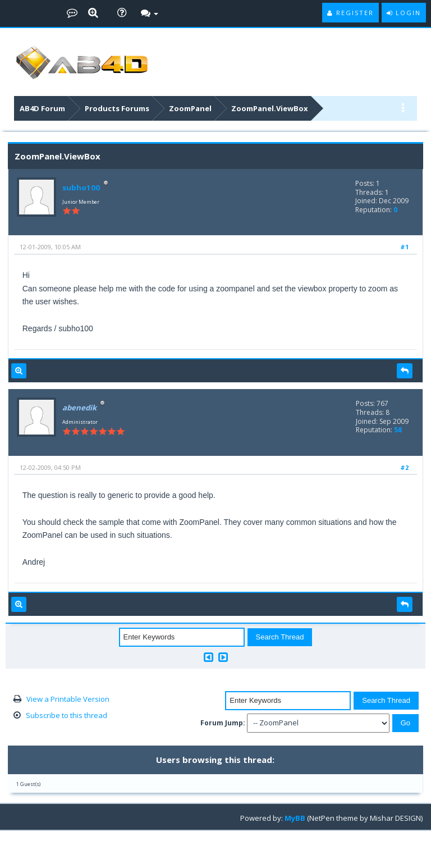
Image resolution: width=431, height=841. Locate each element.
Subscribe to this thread (66, 715)
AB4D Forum (42, 108)
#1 (404, 247)
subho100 (80, 187)
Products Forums (117, 108)
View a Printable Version (67, 699)
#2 (404, 467)
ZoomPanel (190, 108)
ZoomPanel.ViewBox (269, 108)
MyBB (295, 818)
